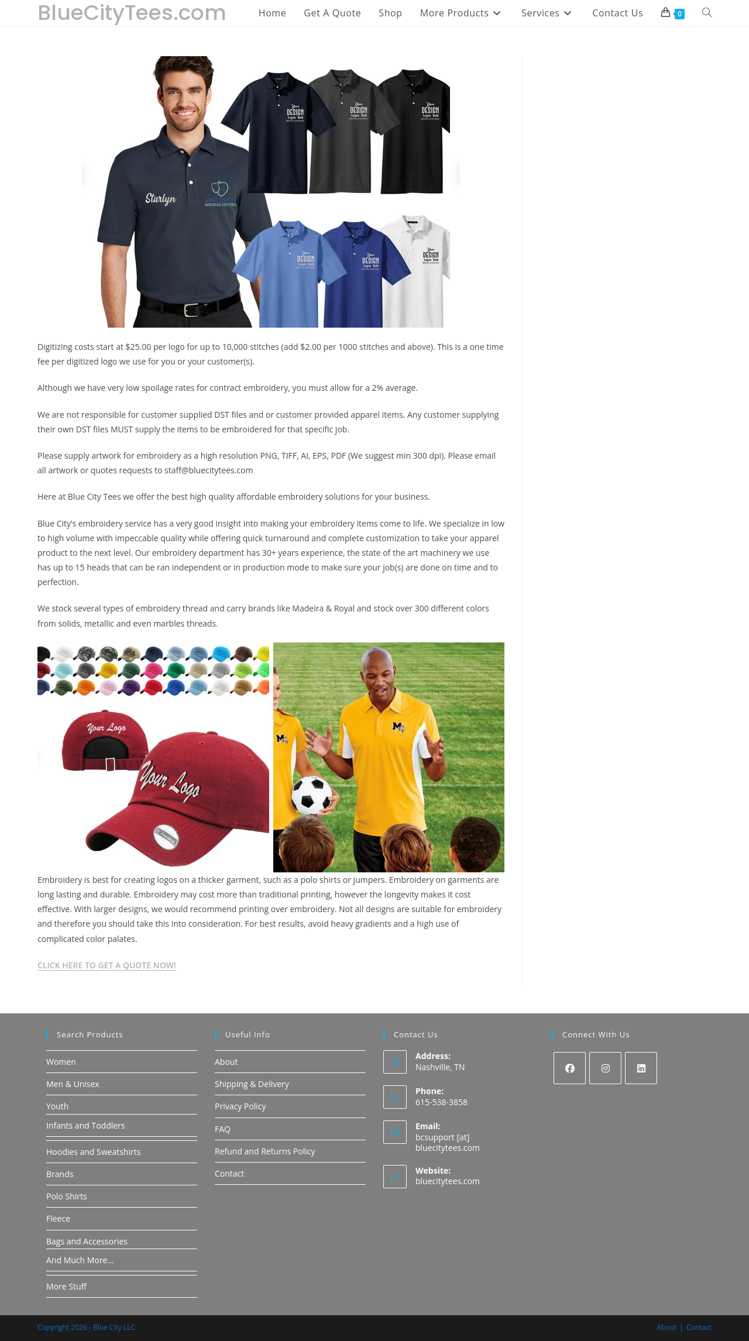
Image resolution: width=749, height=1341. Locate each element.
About (226, 1061)
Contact (229, 1173)
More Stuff (66, 1286)
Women (61, 1061)
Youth (57, 1106)
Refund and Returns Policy (265, 1151)
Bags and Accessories (87, 1241)
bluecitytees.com (447, 1181)
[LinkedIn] (641, 1068)
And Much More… (80, 1260)
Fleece (58, 1218)
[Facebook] (570, 1068)
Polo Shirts (66, 1196)
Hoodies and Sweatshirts (93, 1151)
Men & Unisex (72, 1083)
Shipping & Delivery (252, 1083)
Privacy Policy (240, 1106)
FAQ (223, 1128)
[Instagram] (605, 1068)
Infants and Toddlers (85, 1125)
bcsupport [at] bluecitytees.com (447, 1142)
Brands (59, 1174)
